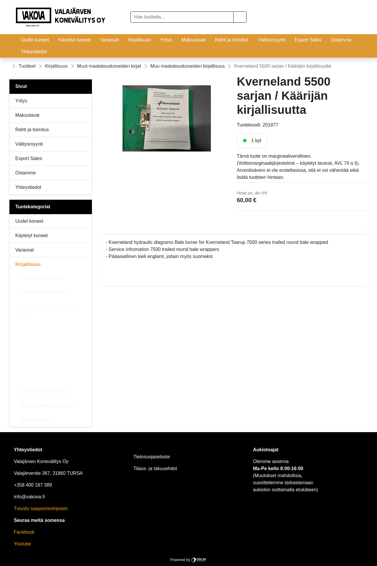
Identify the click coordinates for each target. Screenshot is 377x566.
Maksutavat (193, 39)
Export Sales (308, 39)
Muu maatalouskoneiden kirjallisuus (188, 66)
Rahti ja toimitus (232, 39)
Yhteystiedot (34, 51)
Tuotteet (27, 66)
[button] (240, 17)
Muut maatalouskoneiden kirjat (109, 66)
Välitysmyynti (271, 39)
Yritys (166, 39)
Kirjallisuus (139, 39)
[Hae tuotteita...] (182, 17)
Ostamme (341, 39)
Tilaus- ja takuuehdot (155, 468)
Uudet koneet (35, 39)
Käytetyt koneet (74, 39)
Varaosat (109, 39)
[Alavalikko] (85, 221)
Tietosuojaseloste (151, 456)
